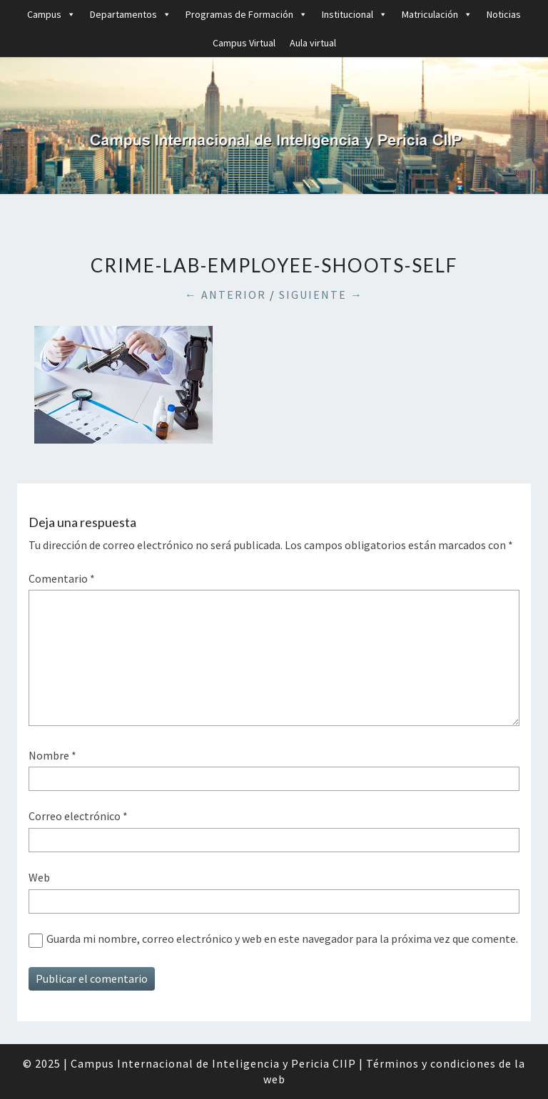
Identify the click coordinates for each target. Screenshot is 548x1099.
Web (39, 877)
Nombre (52, 755)
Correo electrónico (78, 816)
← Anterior (225, 294)
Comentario (62, 578)
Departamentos (130, 14)
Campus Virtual (244, 42)
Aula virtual (313, 42)
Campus (51, 14)
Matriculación (437, 14)
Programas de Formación (247, 14)
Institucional (354, 14)
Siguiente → (321, 294)
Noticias (504, 14)
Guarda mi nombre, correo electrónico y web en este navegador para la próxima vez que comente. (282, 938)
